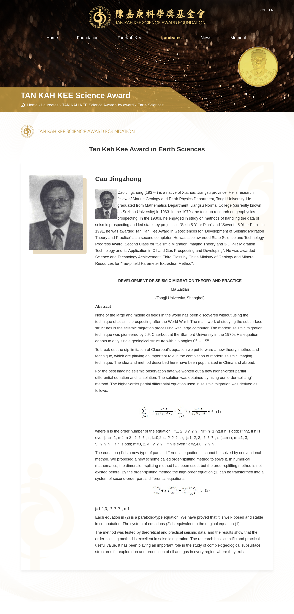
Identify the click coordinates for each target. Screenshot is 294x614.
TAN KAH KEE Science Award (88, 105)
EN (271, 10)
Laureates (171, 37)
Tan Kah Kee (129, 37)
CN (262, 10)
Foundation (87, 37)
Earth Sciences (151, 105)
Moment (238, 37)
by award (126, 105)
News (206, 37)
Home (52, 37)
